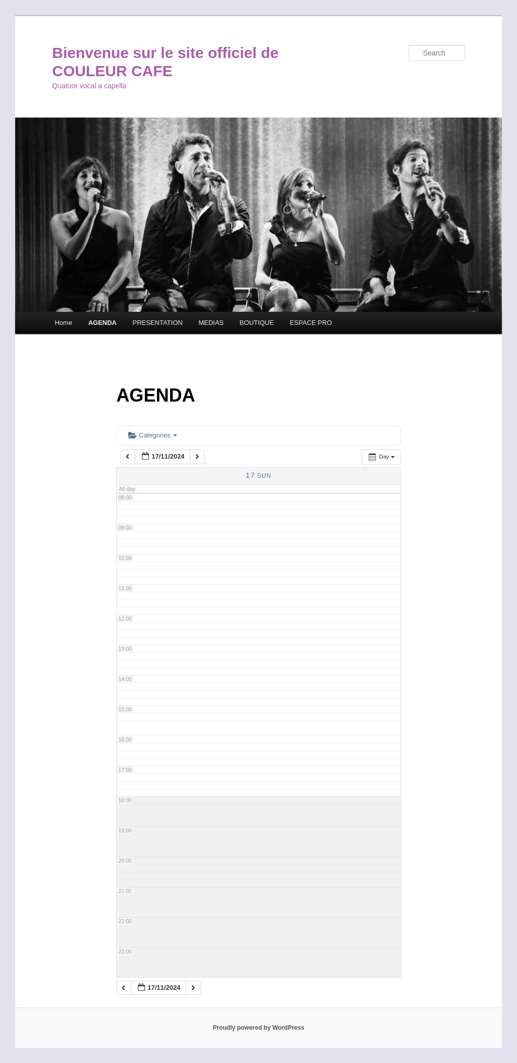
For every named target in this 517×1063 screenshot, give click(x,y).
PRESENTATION (157, 322)
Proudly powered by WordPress (258, 1027)
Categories (152, 435)
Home (63, 322)
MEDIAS (211, 322)
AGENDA (102, 322)
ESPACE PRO (311, 322)
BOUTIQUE (257, 322)
